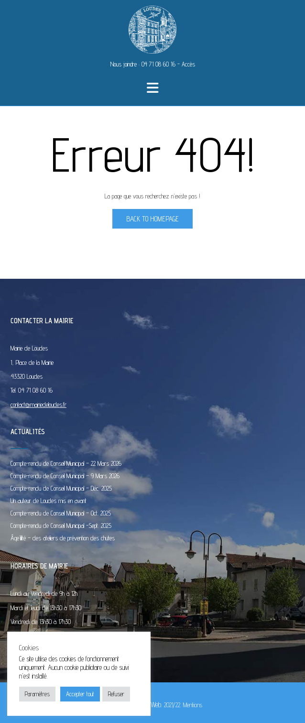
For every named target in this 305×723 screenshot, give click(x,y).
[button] (152, 88)
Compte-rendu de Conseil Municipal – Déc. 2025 (61, 488)
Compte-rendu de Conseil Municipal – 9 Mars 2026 (65, 476)
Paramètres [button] (37, 694)
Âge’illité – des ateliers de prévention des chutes (63, 538)
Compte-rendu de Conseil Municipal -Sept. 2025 (61, 525)
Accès (188, 64)
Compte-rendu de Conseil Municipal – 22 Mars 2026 (66, 463)
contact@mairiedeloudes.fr (38, 404)
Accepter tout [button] (80, 694)
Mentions (192, 705)
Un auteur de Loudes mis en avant (49, 500)
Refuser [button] (116, 694)
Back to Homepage (152, 219)
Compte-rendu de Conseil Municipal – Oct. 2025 (61, 513)
